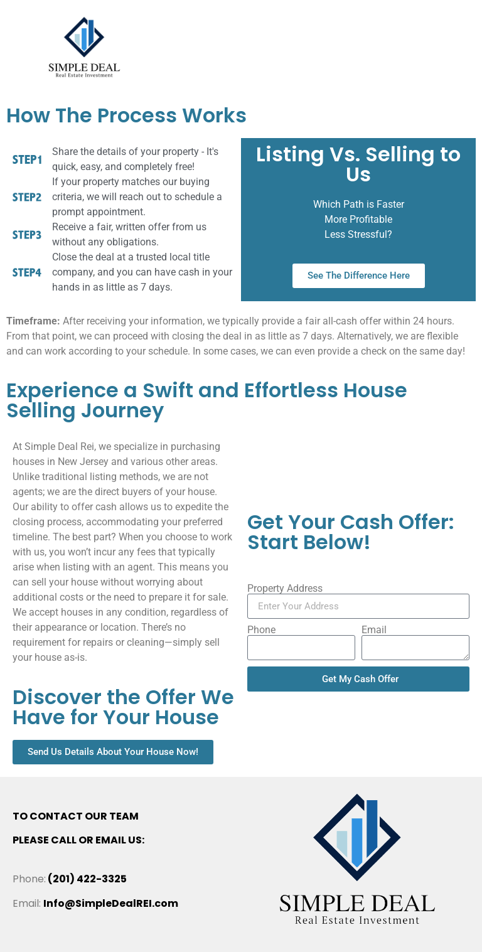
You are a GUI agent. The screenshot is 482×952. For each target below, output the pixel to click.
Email (374, 630)
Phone (261, 630)
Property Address (285, 589)
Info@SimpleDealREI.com (110, 903)
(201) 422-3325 (87, 879)
